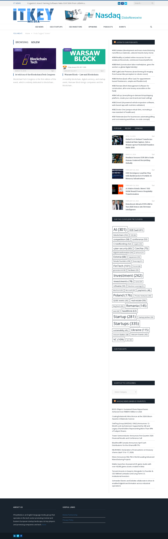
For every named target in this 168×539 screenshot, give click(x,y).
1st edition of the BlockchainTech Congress (35, 74)
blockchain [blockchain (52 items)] (120, 235)
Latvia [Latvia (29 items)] (138, 282)
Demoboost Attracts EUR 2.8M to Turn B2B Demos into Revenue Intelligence (139, 207)
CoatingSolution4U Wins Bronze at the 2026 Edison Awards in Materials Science (132, 417)
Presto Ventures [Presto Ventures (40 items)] (143, 296)
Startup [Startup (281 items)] (125, 316)
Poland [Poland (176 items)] (122, 295)
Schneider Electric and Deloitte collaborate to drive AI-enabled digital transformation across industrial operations (133, 483)
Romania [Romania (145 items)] (136, 306)
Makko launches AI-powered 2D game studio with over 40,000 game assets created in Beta (131, 465)
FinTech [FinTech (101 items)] (121, 266)
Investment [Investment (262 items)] (128, 275)
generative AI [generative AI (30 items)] (119, 270)
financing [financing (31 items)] (137, 261)
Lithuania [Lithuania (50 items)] (119, 286)
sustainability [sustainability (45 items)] (120, 330)
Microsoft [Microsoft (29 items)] (130, 290)
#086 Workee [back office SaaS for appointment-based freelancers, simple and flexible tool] (131, 79)
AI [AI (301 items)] (120, 229)
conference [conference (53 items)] (139, 239)
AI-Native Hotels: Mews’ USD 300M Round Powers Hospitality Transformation (139, 191)
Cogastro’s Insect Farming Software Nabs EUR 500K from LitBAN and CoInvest (57, 3)
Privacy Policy (68, 520)
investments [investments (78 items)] (122, 281)
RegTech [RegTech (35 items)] (118, 306)
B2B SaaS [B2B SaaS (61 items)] (136, 230)
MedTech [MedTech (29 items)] (118, 290)
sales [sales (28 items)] (116, 311)
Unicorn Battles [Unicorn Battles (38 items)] (120, 334)
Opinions (92, 27)
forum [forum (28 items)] (136, 266)
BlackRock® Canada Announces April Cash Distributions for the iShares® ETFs (129, 444)
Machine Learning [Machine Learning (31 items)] (136, 286)
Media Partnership (70, 515)
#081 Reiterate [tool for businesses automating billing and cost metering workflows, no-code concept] (133, 117)
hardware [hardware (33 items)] (133, 270)
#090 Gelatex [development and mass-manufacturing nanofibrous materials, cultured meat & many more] (133, 51)
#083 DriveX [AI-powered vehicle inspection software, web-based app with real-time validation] (133, 103)
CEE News (39, 27)
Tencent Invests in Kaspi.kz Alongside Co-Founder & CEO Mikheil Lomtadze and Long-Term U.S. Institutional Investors (132, 473)
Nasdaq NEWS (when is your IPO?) (131, 401)
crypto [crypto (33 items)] (138, 244)
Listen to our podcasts (127, 42)
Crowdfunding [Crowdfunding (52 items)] (122, 243)
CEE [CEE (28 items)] (133, 235)
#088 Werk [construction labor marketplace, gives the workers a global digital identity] (133, 65)
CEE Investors (75, 27)
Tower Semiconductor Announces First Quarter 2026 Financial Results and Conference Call (132, 436)
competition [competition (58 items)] (121, 239)
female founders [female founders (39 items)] (121, 261)
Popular (117, 128)
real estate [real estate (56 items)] (138, 300)
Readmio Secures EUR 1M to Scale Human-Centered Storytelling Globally (140, 160)
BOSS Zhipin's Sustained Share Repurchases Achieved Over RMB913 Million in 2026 (130, 410)
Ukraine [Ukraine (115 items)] (140, 330)
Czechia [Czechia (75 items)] (141, 248)
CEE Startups (56, 27)
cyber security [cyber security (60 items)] (122, 248)
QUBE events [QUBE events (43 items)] (120, 300)
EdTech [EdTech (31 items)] (140, 253)
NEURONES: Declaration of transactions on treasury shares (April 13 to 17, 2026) (132, 451)
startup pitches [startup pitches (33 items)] (146, 317)
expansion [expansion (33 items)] (134, 257)
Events (122, 27)
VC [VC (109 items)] (118, 339)
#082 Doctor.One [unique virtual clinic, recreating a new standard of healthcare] (132, 110)
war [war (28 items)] (129, 340)
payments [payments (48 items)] (144, 290)
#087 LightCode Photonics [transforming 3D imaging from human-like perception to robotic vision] (132, 72)
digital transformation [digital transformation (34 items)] (123, 253)
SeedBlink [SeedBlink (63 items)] (129, 310)
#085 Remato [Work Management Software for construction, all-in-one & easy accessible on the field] (131, 88)
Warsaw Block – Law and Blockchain (81, 74)
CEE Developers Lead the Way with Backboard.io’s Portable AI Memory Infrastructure (139, 176)
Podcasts (108, 27)
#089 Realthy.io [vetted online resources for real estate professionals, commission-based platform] (132, 58)
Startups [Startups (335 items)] (126, 323)
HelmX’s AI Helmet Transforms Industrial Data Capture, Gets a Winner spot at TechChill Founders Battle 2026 (140, 143)
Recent (128, 128)
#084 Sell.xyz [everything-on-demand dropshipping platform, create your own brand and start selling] (132, 96)
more (44, 524)
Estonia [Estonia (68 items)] (119, 256)
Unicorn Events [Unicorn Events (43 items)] (139, 334)
